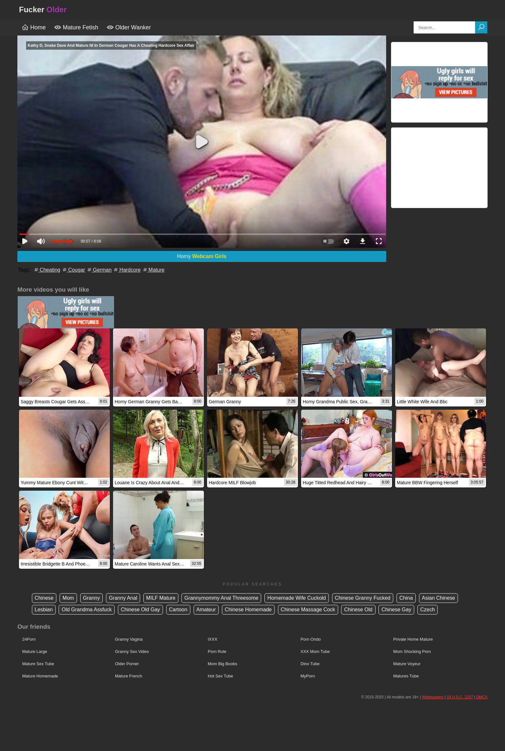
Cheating (47, 270)
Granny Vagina (129, 639)
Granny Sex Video (132, 651)
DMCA (482, 697)
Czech (427, 609)
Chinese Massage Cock (308, 609)
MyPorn (307, 676)
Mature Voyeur (407, 663)
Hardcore (126, 270)
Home (34, 27)
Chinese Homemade (248, 609)
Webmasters (432, 697)
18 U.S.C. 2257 (460, 697)
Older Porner (127, 663)
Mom (68, 598)
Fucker (43, 9)
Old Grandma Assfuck (87, 609)
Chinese (44, 598)
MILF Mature (161, 598)
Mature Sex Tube (38, 663)
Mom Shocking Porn (412, 651)
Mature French (128, 676)
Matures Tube (406, 676)
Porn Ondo (310, 639)
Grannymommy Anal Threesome (221, 598)
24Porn (29, 639)
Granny (91, 598)
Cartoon (178, 609)
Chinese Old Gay (140, 609)
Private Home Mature (413, 639)
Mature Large (34, 651)
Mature (153, 270)
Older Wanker (129, 27)
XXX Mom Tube (315, 651)
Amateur (206, 609)
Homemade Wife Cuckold (296, 598)
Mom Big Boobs (222, 663)
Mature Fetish (76, 27)
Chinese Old (358, 609)
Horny (202, 256)
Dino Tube (309, 663)
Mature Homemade (40, 676)
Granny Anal (123, 598)
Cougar (73, 270)
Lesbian (44, 609)
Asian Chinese (438, 598)
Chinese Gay (396, 609)
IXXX (212, 639)
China (406, 598)
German (98, 270)
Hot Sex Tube (220, 676)
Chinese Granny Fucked (363, 598)
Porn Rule (217, 651)
